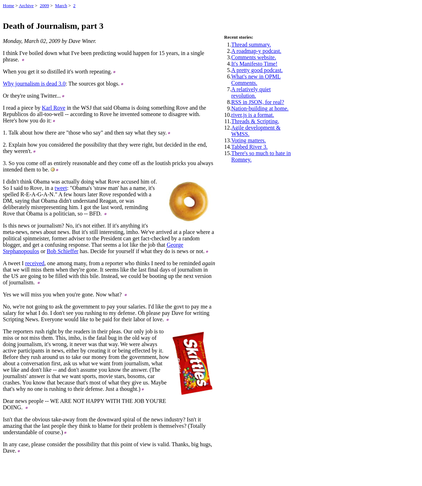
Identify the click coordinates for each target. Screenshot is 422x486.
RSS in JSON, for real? (257, 102)
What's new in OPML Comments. (256, 79)
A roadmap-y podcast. (256, 51)
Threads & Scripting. (255, 121)
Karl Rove (53, 108)
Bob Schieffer (63, 251)
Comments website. (253, 57)
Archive (26, 5)
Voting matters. (248, 140)
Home (8, 5)
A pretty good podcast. (257, 70)
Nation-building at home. (259, 108)
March (61, 5)
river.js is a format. (252, 115)
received (34, 263)
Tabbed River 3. (249, 147)
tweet (61, 188)
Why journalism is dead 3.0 (34, 84)
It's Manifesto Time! (254, 64)
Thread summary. (251, 45)
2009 (44, 5)
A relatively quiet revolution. (251, 92)
